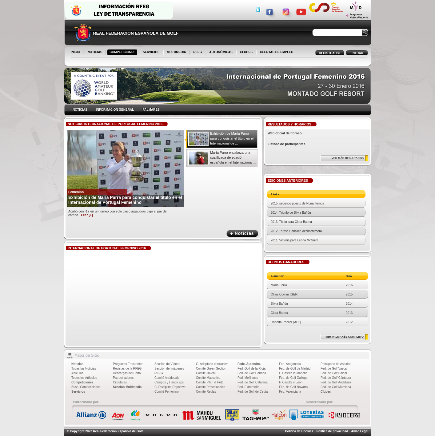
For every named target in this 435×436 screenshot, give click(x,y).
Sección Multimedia (127, 387)
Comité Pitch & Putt (209, 382)
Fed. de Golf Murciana (336, 387)
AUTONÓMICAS (220, 52)
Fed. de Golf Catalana (252, 382)
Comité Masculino (208, 377)
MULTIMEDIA (177, 52)
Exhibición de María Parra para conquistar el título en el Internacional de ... (231, 138)
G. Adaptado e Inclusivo (212, 364)
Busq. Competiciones (86, 387)
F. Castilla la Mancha (293, 373)
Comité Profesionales (210, 387)
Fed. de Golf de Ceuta (252, 391)
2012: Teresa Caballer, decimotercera (296, 231)
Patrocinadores (123, 377)
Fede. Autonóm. (249, 364)
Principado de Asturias (336, 364)
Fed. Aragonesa (290, 364)
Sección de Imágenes (169, 368)
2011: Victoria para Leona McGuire (294, 240)
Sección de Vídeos (167, 364)
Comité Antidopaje (166, 377)
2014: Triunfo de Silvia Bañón (291, 212)
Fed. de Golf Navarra (293, 387)
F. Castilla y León (290, 382)
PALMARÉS (150, 109)
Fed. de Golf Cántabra (336, 377)
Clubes (326, 391)
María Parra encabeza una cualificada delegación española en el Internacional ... (233, 157)
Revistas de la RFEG (127, 368)
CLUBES (246, 52)
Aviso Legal (359, 431)
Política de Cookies (299, 431)
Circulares (120, 382)
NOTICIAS (95, 52)
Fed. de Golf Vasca (334, 368)
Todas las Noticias (83, 368)
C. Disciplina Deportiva (170, 387)
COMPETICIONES (123, 52)
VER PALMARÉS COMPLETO (344, 336)
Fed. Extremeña (248, 387)
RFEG (198, 52)
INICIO (76, 52)
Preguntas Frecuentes (128, 364)
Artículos (77, 373)
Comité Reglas (206, 391)
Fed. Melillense (247, 377)
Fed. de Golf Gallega (293, 377)
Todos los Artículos (84, 377)
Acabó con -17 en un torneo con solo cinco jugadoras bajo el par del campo (117, 213)
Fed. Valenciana (290, 391)
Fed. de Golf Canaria (251, 373)
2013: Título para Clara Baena (291, 222)
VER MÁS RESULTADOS (348, 158)
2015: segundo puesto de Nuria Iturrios (297, 203)
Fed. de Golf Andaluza (336, 382)
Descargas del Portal (127, 373)
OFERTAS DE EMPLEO (276, 52)
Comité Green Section (211, 368)
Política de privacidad (332, 431)
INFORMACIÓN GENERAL (115, 109)
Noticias (77, 364)
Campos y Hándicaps (169, 382)
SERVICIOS (151, 52)
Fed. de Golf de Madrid (294, 368)
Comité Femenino (166, 391)
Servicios (78, 391)
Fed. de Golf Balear (334, 373)
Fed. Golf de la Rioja (251, 368)
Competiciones (82, 382)
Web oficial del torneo (285, 133)
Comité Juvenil (206, 373)
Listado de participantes (286, 144)
